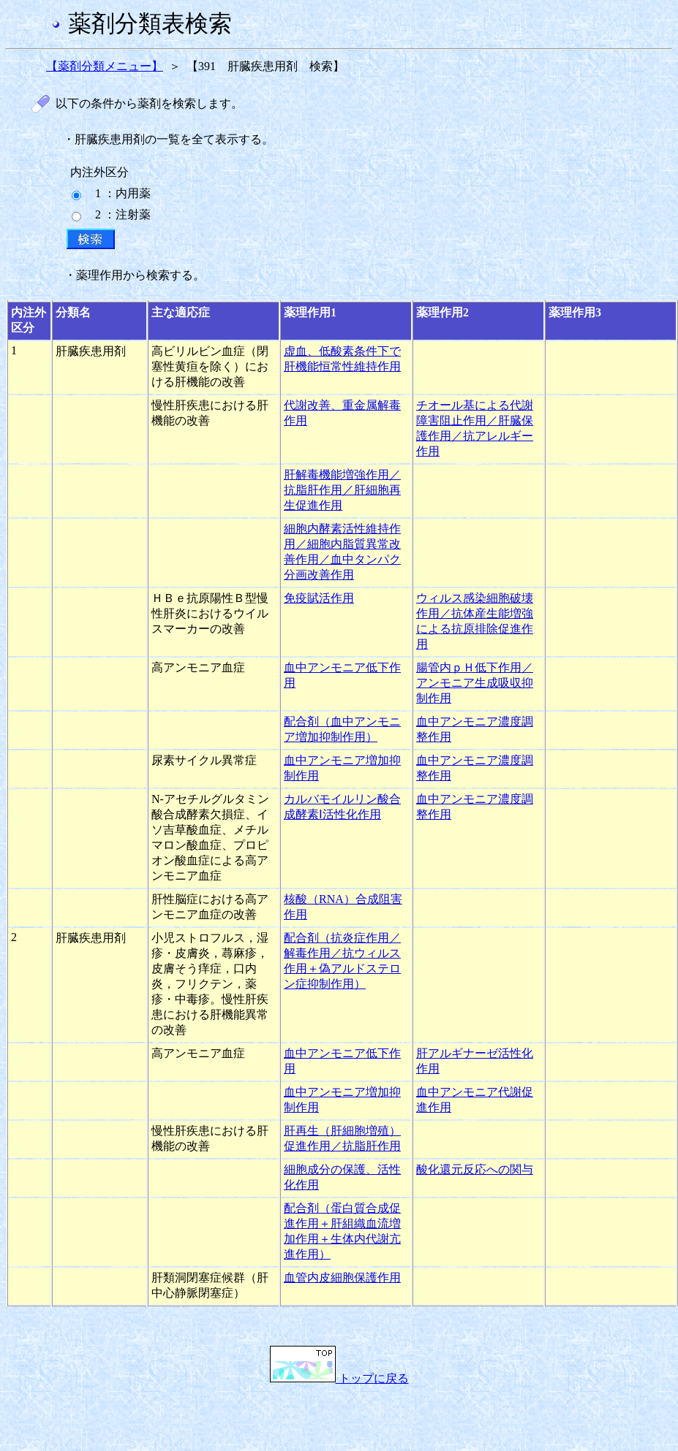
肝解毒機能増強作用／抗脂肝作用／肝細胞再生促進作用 (342, 489)
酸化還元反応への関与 (474, 1169)
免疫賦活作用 (319, 598)
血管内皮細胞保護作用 (342, 1277)
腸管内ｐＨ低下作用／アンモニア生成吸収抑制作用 (474, 682)
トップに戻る (339, 1378)
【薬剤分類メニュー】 (104, 66)
